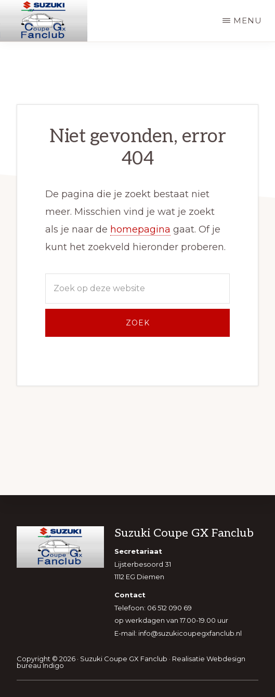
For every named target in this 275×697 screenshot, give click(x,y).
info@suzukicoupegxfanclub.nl (190, 633)
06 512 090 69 (169, 608)
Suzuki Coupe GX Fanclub (123, 658)
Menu (247, 20)
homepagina (140, 229)
